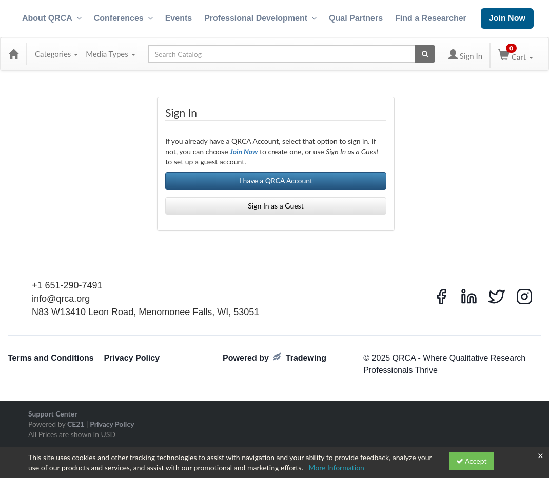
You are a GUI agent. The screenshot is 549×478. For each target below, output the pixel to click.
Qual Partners (356, 18)
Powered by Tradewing (274, 357)
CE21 (76, 424)
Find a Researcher (430, 18)
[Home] (13, 54)
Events (178, 18)
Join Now (507, 18)
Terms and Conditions (51, 358)
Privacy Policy (132, 358)
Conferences (123, 18)
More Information (336, 467)
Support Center (52, 413)
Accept (471, 460)
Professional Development (260, 18)
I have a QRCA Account (275, 180)
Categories (56, 53)
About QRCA (52, 18)
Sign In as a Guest (275, 205)
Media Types (110, 53)
